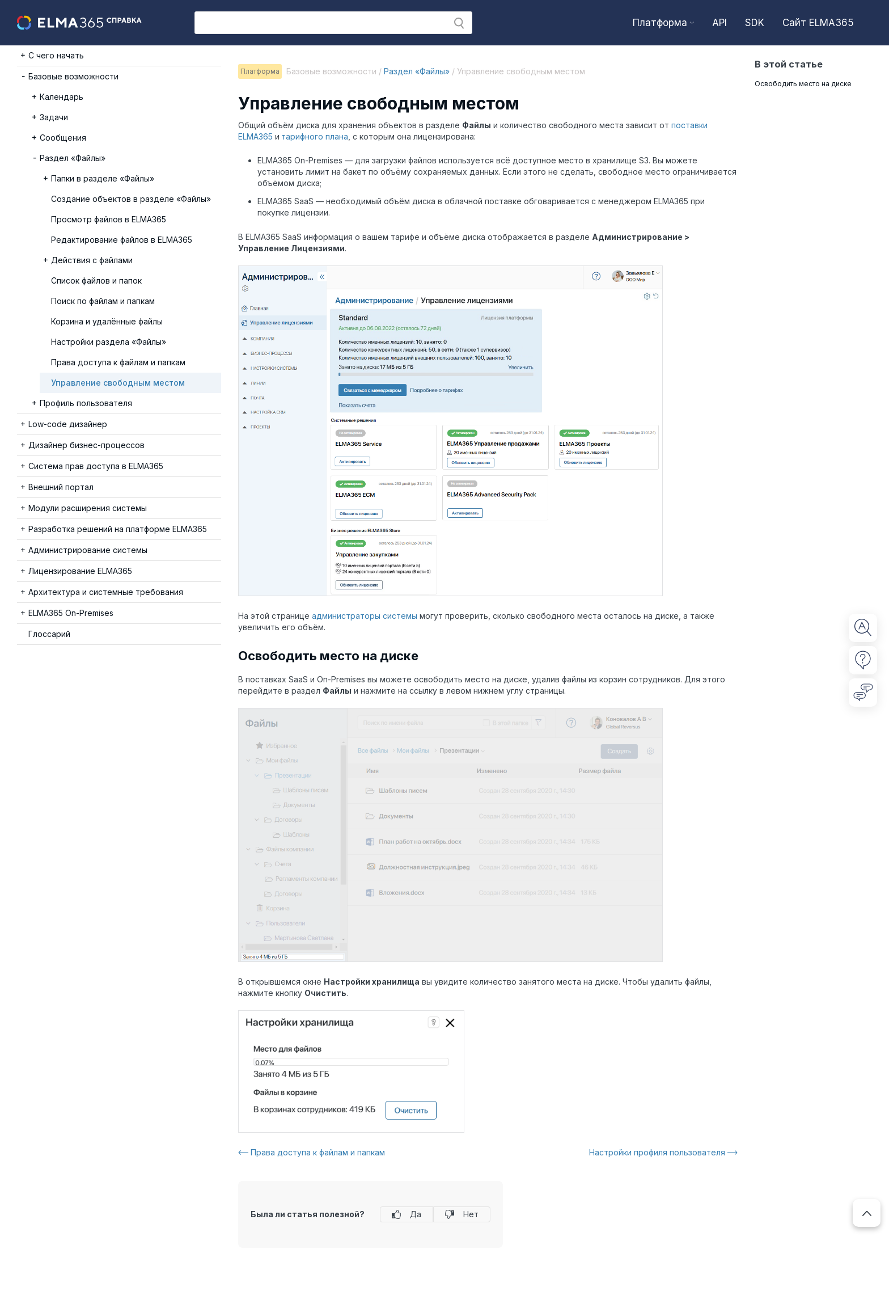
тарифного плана (314, 136)
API (719, 22)
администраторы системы (364, 616)
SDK (754, 22)
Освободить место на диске (803, 83)
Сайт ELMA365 (818, 22)
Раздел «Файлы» (417, 71)
